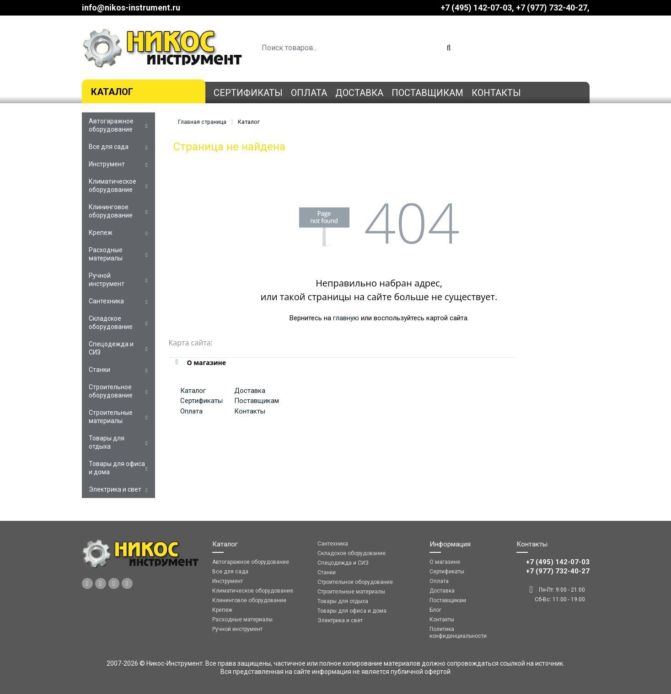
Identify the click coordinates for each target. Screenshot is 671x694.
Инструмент (107, 164)
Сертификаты (248, 92)
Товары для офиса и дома (117, 468)
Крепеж (101, 232)
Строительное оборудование (111, 391)
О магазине (444, 562)
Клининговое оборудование (111, 211)
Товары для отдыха (106, 442)
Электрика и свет (115, 489)
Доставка (359, 92)
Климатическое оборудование (112, 185)
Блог (435, 610)
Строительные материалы (111, 416)
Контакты (496, 92)
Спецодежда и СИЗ (111, 348)
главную (346, 318)
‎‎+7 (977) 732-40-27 (551, 7)
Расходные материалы (106, 254)
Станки (99, 369)
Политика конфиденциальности (458, 632)
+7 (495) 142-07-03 (476, 7)
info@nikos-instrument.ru (131, 7)
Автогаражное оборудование (111, 125)
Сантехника (106, 301)
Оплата (309, 92)
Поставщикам (427, 92)
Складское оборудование (111, 322)
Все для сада (109, 146)
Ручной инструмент (106, 279)
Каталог (112, 91)
